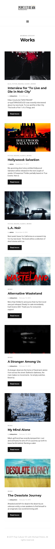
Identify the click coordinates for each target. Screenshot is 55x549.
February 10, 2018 (24, 298)
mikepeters (13, 96)
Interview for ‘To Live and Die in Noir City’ (27, 89)
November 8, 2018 (21, 232)
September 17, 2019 (22, 164)
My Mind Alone (19, 430)
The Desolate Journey (24, 495)
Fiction (14, 84)
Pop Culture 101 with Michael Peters (29, 537)
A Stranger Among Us (24, 361)
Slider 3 (27, 84)
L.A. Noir (14, 228)
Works (33, 84)
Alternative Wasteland (25, 293)
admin (12, 164)
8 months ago (23, 96)
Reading (21, 84)
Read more (14, 114)
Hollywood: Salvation (23, 160)
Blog (9, 84)
